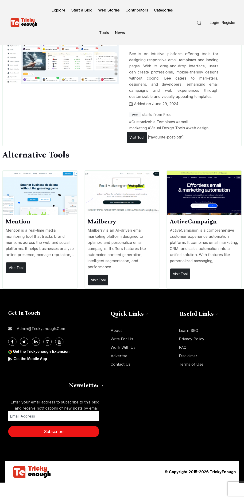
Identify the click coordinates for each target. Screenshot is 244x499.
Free (135, 115)
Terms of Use (191, 364)
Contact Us (121, 364)
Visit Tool (136, 137)
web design (199, 128)
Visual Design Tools (167, 128)
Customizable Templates (153, 121)
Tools (104, 32)
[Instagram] (47, 342)
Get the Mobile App (30, 359)
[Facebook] (12, 342)
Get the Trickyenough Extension (41, 351)
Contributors (137, 10)
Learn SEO (188, 330)
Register (228, 22)
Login (214, 22)
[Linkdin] (36, 342)
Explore (58, 10)
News (120, 32)
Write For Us (122, 339)
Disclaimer (188, 355)
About (116, 330)
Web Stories (109, 10)
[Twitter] (24, 342)
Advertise (119, 355)
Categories (163, 10)
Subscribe (53, 431)
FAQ (182, 347)
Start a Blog (81, 10)
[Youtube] (59, 342)
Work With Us (123, 347)
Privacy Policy (191, 339)
